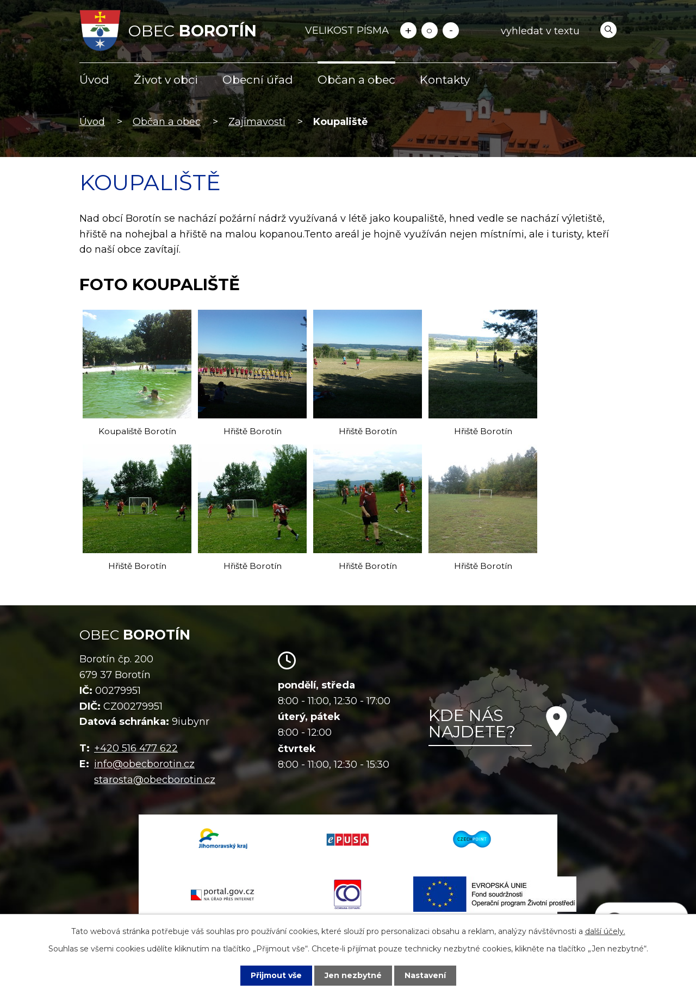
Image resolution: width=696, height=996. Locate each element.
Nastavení (425, 975)
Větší (408, 30)
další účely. (605, 931)
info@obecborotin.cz (144, 764)
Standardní (429, 30)
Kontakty (445, 79)
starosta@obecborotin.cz (154, 780)
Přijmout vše (276, 975)
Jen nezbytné (353, 975)
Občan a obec (356, 79)
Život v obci (166, 79)
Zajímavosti (256, 122)
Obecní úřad (257, 79)
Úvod (94, 79)
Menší (451, 30)
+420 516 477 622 (136, 748)
